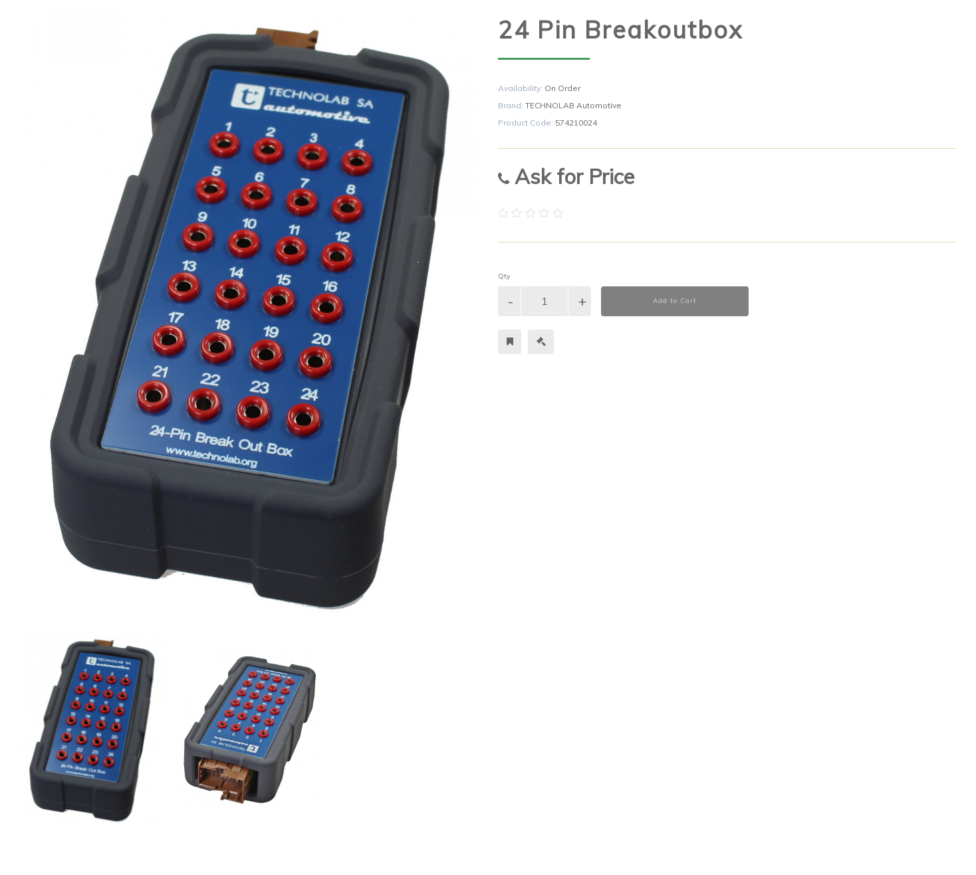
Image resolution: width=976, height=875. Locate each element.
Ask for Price (566, 176)
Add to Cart (675, 300)
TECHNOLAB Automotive (573, 105)
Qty (504, 276)
